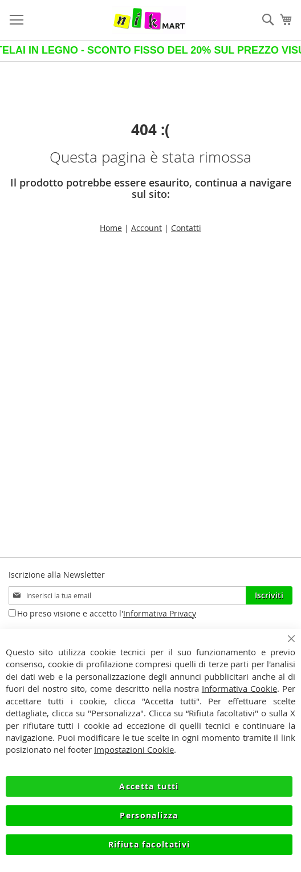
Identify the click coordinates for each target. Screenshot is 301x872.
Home (111, 227)
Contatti (186, 227)
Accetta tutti (149, 786)
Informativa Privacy (159, 613)
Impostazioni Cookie (134, 750)
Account (146, 227)
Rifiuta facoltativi (149, 844)
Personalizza (149, 815)
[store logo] (149, 20)
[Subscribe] (269, 595)
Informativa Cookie (239, 688)
